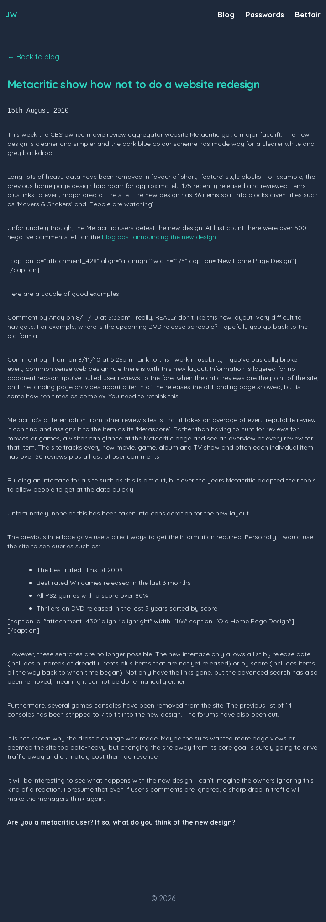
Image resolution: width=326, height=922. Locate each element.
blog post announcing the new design (159, 237)
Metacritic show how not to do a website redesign (133, 84)
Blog (226, 14)
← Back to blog (33, 56)
